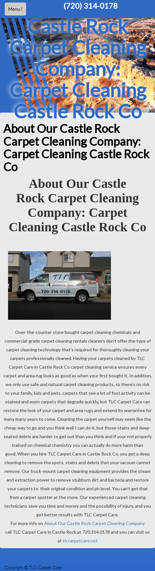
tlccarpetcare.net (80, 540)
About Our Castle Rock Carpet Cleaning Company (94, 523)
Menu (17, 10)
